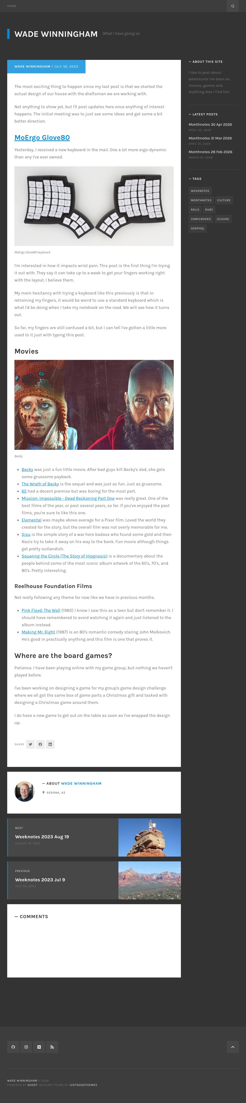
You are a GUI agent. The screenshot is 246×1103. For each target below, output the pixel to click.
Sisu (26, 581)
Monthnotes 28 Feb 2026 (210, 152)
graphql (198, 228)
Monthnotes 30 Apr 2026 (210, 124)
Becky (27, 516)
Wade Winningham (56, 34)
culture (224, 200)
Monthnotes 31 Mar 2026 (210, 138)
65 (24, 537)
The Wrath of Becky (40, 530)
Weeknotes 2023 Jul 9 (40, 926)
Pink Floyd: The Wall (41, 657)
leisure (223, 219)
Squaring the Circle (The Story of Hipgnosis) (64, 602)
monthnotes (201, 200)
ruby (209, 209)
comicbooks (201, 219)
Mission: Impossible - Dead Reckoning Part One (68, 545)
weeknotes (200, 191)
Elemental (32, 566)
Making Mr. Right (38, 678)
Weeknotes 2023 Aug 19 (42, 883)
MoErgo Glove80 (42, 184)
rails (195, 209)
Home (11, 6)
